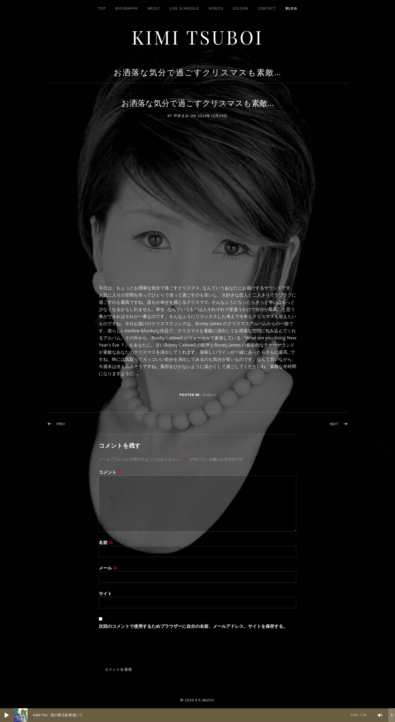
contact (267, 8)
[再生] (6, 715)
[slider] (193, 715)
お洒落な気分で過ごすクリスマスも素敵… (197, 72)
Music (154, 8)
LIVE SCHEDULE (184, 8)
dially (209, 394)
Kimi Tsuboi (198, 36)
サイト (105, 593)
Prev (61, 423)
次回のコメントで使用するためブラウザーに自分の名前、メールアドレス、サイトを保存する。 (193, 626)
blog (291, 8)
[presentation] (140, 650)
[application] (197, 715)
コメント (110, 472)
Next (334, 423)
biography (126, 8)
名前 (106, 542)
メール (108, 568)
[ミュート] (380, 715)
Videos (216, 8)
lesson (240, 8)
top (102, 8)
